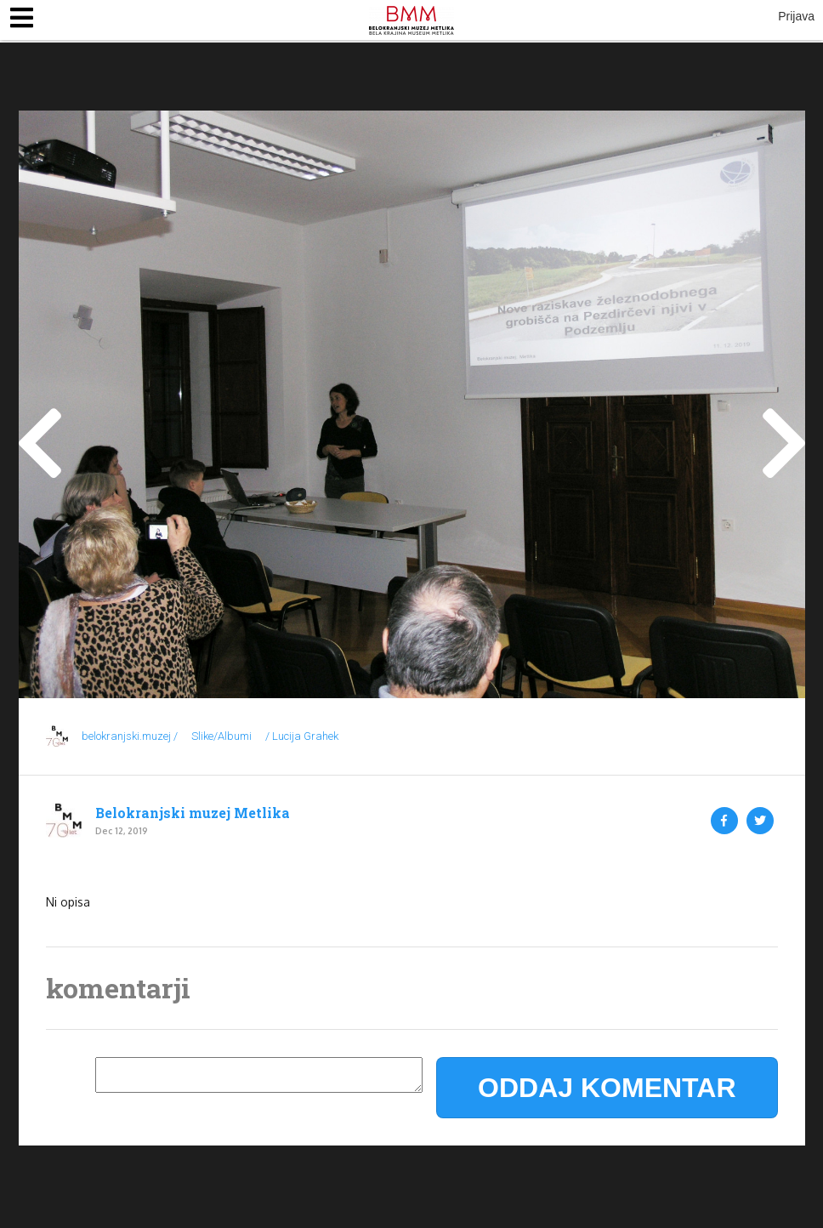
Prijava (796, 16)
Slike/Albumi (221, 736)
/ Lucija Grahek (301, 736)
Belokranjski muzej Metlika (192, 813)
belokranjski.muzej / (130, 736)
